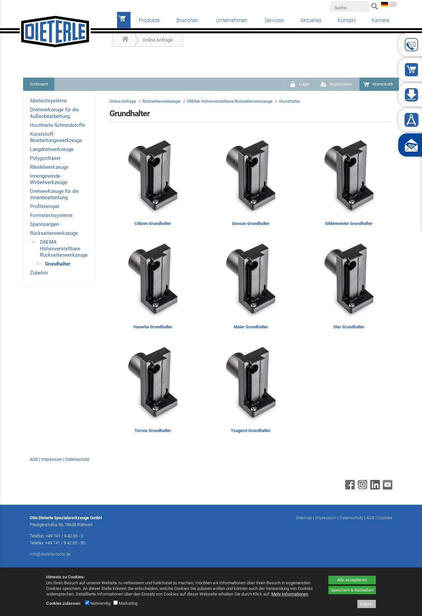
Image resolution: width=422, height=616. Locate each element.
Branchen (187, 20)
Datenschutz (77, 459)
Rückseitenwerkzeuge (54, 233)
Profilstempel (44, 206)
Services (274, 20)
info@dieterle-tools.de (50, 554)
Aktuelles (310, 20)
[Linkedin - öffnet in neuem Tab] (374, 488)
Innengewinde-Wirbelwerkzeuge (48, 179)
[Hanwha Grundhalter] (153, 287)
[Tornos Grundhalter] (153, 390)
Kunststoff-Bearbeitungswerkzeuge (56, 137)
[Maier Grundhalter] (251, 287)
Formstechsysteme (51, 215)
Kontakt (347, 20)
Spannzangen (44, 224)
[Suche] (349, 7)
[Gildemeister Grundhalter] (349, 183)
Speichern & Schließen (352, 590)
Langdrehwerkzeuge (52, 149)
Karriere (380, 20)
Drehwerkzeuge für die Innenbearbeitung (54, 194)
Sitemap (304, 517)
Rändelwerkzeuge (49, 167)
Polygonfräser (45, 158)
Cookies (384, 517)
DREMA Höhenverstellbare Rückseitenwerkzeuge (64, 248)
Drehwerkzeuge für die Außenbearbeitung (54, 113)
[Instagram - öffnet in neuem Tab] (361, 488)
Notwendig (97, 603)
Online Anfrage (157, 40)
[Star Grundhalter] (349, 287)
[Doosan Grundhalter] (251, 183)
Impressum (51, 459)
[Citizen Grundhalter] (153, 183)
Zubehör (39, 273)
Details (366, 603)
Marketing (125, 603)
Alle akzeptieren (352, 579)
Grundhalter (57, 264)
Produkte (149, 20)
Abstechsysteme (48, 101)
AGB (34, 459)
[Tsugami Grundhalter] (251, 390)
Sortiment (39, 84)
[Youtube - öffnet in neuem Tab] (386, 488)
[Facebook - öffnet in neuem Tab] (349, 488)
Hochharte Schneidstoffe (57, 125)
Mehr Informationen (289, 594)
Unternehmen (231, 20)
